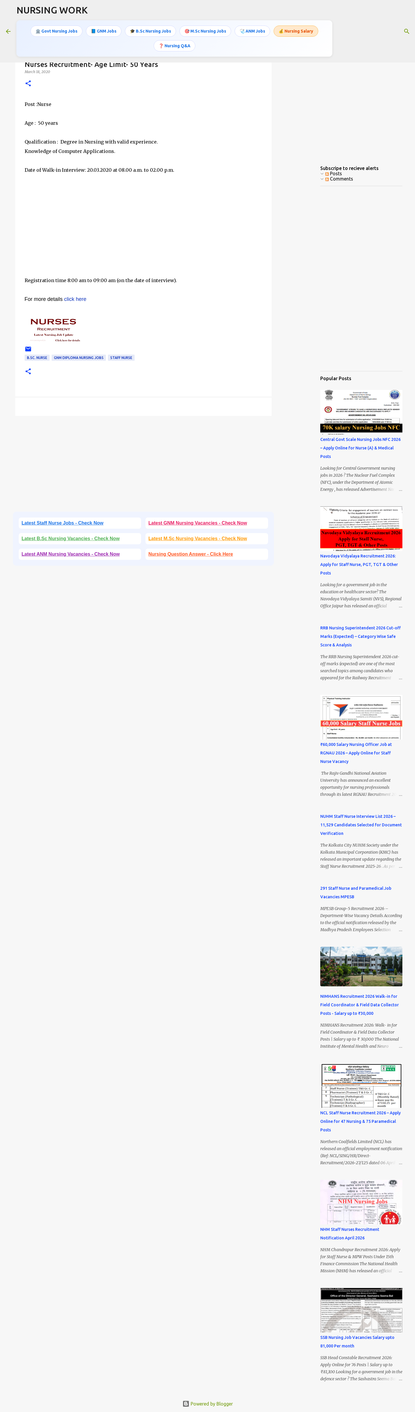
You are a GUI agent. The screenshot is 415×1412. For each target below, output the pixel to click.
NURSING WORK (52, 10)
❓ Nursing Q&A (174, 45)
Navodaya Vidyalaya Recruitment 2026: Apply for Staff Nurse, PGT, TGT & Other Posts (359, 564)
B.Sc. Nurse (37, 358)
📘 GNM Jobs (103, 30)
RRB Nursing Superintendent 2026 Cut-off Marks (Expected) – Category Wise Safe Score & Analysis (360, 636)
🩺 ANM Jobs (252, 30)
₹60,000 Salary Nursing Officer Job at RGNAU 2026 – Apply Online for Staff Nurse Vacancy (356, 753)
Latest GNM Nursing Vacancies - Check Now (197, 522)
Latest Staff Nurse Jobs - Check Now (63, 522)
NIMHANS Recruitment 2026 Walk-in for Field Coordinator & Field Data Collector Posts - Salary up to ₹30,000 (359, 1005)
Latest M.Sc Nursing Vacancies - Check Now (197, 538)
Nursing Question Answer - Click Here (190, 554)
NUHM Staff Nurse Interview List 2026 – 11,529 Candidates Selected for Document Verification (361, 825)
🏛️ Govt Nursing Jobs (56, 30)
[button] (28, 84)
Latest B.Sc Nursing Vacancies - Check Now (71, 538)
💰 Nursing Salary (296, 30)
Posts (333, 173)
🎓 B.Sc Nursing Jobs (150, 30)
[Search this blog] (379, 31)
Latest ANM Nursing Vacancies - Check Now (71, 554)
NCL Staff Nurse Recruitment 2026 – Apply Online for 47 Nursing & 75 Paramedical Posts (360, 1121)
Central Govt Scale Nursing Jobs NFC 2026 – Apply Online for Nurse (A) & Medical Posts (360, 448)
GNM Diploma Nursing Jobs (79, 358)
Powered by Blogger (207, 1403)
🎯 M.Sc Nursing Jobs (205, 30)
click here (75, 299)
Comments (339, 178)
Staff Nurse (121, 358)
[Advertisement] (143, 234)
